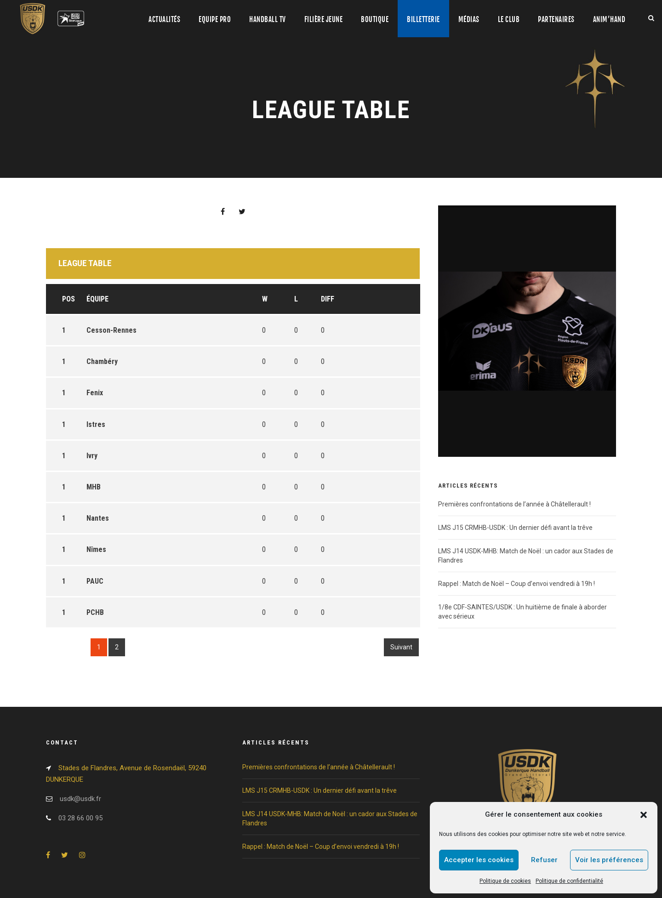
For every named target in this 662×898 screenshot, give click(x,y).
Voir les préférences (609, 860)
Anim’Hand (609, 19)
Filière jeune (323, 19)
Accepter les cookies (479, 860)
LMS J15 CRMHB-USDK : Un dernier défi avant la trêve (515, 527)
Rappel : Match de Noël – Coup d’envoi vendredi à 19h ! (516, 583)
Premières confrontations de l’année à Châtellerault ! (514, 504)
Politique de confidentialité (569, 881)
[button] (643, 814)
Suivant (401, 647)
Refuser (544, 860)
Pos (68, 299)
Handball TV (267, 19)
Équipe (97, 299)
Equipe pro (215, 19)
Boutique (374, 19)
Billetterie (423, 19)
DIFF (327, 299)
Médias (468, 19)
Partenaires (556, 19)
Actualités (164, 19)
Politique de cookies (505, 881)
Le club (509, 19)
